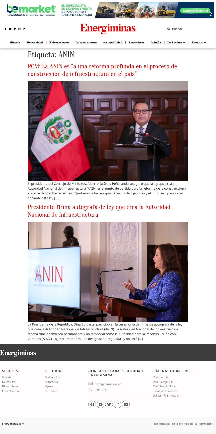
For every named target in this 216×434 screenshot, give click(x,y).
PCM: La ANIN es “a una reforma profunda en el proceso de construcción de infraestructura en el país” (102, 69)
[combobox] (188, 28)
